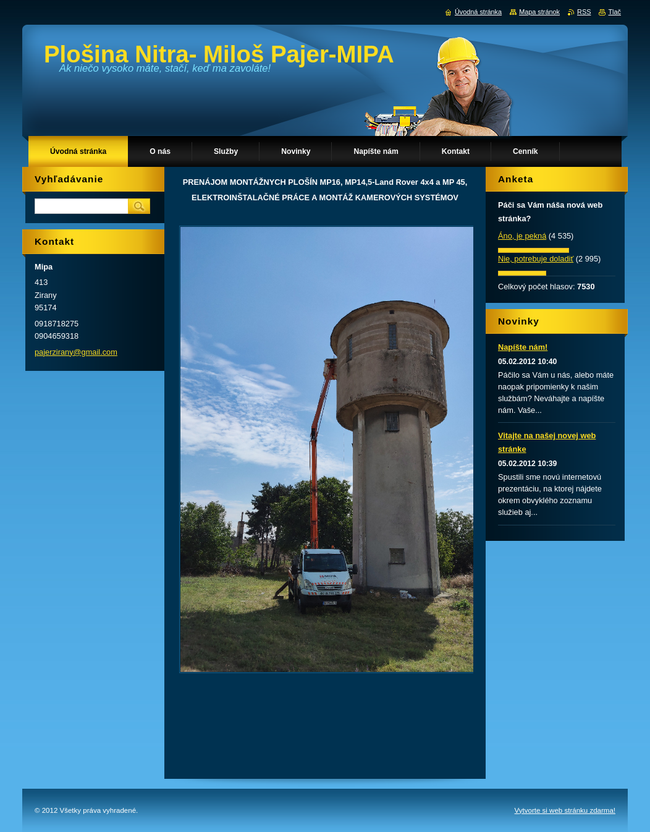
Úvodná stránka (478, 11)
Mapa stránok (539, 11)
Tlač (614, 11)
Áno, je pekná (522, 235)
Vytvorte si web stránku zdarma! (565, 810)
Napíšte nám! (522, 347)
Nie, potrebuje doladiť (535, 258)
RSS (584, 11)
